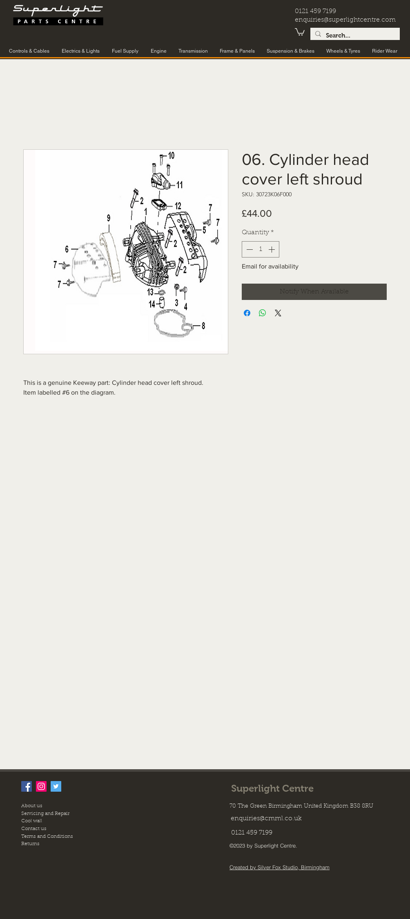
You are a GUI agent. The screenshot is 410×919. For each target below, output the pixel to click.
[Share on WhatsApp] (262, 313)
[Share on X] (278, 313)
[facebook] (26, 786)
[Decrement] (248, 249)
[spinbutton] (260, 249)
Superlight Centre (272, 788)
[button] (300, 31)
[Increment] (272, 249)
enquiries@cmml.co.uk (266, 818)
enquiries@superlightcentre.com (345, 20)
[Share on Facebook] (247, 313)
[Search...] (354, 36)
